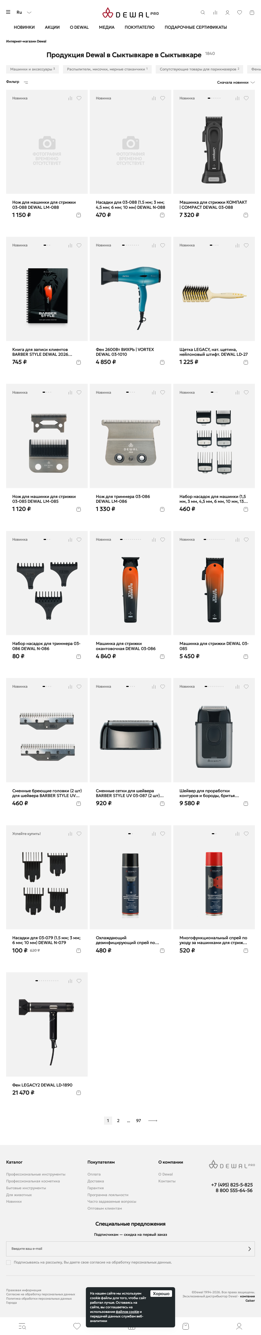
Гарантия (95, 1188)
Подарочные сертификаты (196, 27)
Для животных (19, 1195)
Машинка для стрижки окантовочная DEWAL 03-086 (125, 646)
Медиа (106, 27)
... (128, 1120)
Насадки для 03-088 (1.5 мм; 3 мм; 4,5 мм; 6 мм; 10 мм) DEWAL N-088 (130, 205)
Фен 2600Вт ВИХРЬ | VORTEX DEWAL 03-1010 (125, 352)
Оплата (94, 1174)
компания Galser (247, 1298)
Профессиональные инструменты (35, 1174)
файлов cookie (127, 1312)
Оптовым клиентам (104, 1208)
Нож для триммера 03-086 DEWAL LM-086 (123, 499)
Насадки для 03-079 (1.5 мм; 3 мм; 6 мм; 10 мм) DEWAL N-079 (46, 940)
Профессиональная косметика (33, 1181)
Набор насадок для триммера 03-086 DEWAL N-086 (46, 646)
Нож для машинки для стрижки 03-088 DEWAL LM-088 (44, 205)
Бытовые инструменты (26, 1188)
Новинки (24, 27)
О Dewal (79, 27)
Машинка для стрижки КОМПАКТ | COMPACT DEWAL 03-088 (213, 205)
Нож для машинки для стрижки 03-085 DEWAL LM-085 (44, 499)
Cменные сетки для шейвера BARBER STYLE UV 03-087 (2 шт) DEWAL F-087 (128, 793)
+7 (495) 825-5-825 (232, 1185)
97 (138, 1120)
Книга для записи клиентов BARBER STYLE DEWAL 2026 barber (40, 352)
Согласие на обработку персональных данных (40, 1294)
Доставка (95, 1181)
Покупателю (139, 27)
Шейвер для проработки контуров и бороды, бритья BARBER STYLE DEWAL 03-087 (209, 793)
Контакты (166, 1181)
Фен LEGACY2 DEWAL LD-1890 (42, 1085)
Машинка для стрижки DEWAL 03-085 (214, 646)
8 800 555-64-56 (234, 1190)
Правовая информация (23, 1290)
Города (11, 1302)
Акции (52, 27)
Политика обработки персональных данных (39, 1298)
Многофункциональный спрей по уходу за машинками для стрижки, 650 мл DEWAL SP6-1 (214, 940)
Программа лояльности (107, 1195)
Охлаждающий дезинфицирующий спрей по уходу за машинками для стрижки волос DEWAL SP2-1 (130, 940)
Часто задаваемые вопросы (111, 1201)
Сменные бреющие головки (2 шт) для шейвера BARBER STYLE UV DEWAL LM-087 (47, 793)
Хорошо (161, 1293)
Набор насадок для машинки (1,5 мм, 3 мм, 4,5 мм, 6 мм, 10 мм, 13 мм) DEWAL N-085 (212, 499)
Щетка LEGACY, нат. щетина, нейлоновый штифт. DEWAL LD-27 (213, 352)
